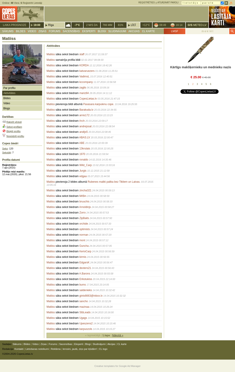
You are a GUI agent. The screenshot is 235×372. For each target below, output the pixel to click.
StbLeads (85, 312)
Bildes (20, 31)
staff (81, 54)
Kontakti (18, 349)
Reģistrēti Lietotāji (31, 3)
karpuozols (85, 329)
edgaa (83, 176)
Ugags (83, 317)
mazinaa (84, 306)
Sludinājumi (117, 31)
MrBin (82, 196)
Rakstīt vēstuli (14, 122)
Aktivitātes (9, 93)
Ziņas (42, 31)
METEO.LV (197, 25)
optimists (84, 229)
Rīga (51, 25)
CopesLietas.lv (88, 98)
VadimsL (84, 76)
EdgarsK (84, 262)
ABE (81, 143)
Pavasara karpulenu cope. (98, 104)
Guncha (84, 245)
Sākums (8, 31)
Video (32, 31)
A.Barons (84, 273)
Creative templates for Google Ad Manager (117, 366)
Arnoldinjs (85, 207)
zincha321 (85, 190)
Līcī (133, 25)
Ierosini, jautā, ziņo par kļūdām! (80, 349)
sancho (83, 301)
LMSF (174, 31)
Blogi (102, 31)
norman (83, 234)
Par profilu (9, 88)
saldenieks (85, 290)
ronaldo (83, 159)
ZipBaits (84, 218)
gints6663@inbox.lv (91, 295)
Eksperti (88, 31)
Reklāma (56, 349)
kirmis (82, 256)
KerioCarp (85, 251)
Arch (82, 120)
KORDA (84, 65)
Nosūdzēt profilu (15, 136)
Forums (54, 31)
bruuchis (84, 201)
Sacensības (71, 31)
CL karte (148, 31)
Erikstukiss (85, 279)
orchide (83, 223)
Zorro (82, 212)
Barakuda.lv (86, 109)
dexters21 (85, 268)
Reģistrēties (147, 2)
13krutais (84, 148)
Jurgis (82, 170)
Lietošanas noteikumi (37, 349)
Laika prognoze (14, 25)
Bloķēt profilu (13, 131)
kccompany (86, 82)
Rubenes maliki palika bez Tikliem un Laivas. (114, 181)
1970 (82, 154)
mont (82, 240)
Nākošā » (117, 335)
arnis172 (84, 115)
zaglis (82, 87)
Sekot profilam (14, 126)
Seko (5, 148)
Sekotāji (6, 152)
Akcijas (134, 31)
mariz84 (84, 93)
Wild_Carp (85, 165)
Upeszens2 (86, 323)
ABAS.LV (84, 137)
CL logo (103, 349)
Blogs (6, 108)
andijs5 (83, 131)
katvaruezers (87, 70)
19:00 (36, 25)
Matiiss (51, 54)
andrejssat (85, 126)
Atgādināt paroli (167, 2)
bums (82, 284)
